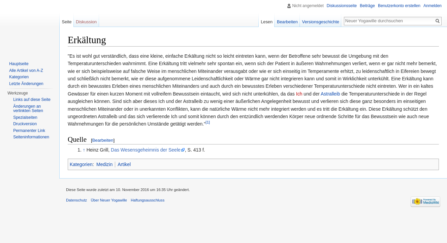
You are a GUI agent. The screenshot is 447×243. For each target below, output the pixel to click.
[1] (207, 122)
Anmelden (432, 5)
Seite (66, 21)
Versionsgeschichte (320, 21)
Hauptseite (18, 63)
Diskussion (86, 21)
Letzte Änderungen (26, 83)
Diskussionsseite (342, 5)
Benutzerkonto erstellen (399, 5)
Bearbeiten (103, 140)
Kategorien (81, 164)
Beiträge (367, 5)
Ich (299, 94)
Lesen (267, 21)
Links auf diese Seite (32, 99)
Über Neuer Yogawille (109, 200)
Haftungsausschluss (147, 200)
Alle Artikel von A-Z (26, 70)
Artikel (124, 164)
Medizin (104, 164)
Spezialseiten (25, 117)
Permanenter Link (29, 130)
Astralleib (330, 94)
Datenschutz (76, 200)
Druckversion (25, 124)
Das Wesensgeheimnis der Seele (146, 150)
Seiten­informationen (31, 137)
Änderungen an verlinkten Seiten (28, 108)
